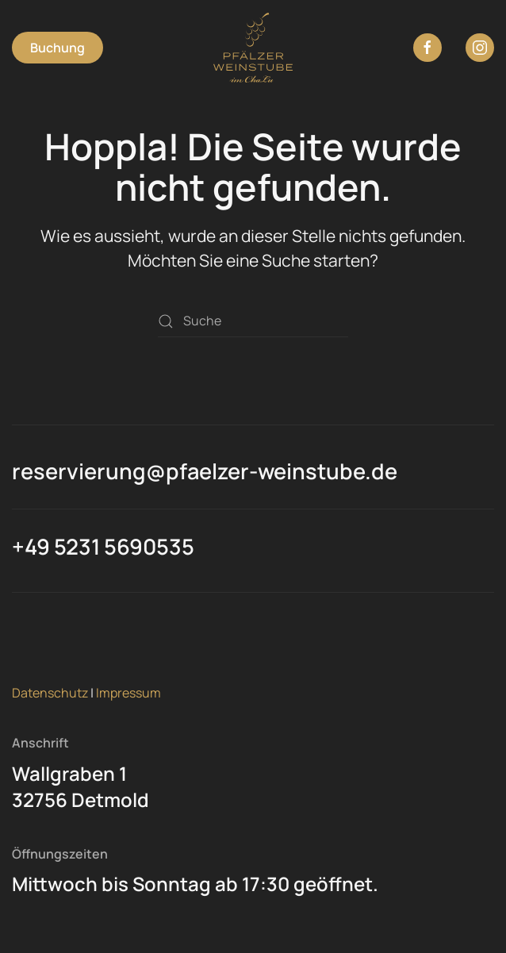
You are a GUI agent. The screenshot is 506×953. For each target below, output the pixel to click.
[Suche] (253, 321)
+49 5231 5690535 (103, 546)
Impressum (128, 692)
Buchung (57, 47)
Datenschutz (50, 692)
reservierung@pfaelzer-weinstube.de (204, 471)
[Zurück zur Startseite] (253, 47)
